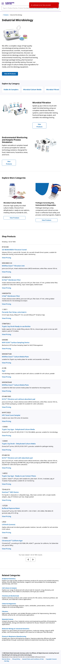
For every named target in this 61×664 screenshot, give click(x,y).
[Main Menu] (3, 3)
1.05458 (4, 427)
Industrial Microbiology (16, 15)
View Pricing (6, 258)
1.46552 (4, 473)
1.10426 (4, 538)
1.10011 (4, 309)
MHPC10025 (6, 412)
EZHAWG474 (6, 277)
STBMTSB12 (6, 324)
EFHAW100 (6, 455)
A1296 (4, 368)
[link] (6, 659)
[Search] (57, 8)
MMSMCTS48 (7, 354)
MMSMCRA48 (7, 382)
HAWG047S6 (6, 293)
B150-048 (5, 247)
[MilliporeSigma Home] (9, 3)
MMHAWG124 (7, 263)
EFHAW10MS (6, 396)
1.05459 (4, 441)
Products (6, 15)
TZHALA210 (6, 489)
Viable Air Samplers (11, 89)
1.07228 (4, 505)
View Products (14, 218)
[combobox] (30, 8)
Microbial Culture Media (32, 89)
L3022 (4, 522)
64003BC (5, 340)
